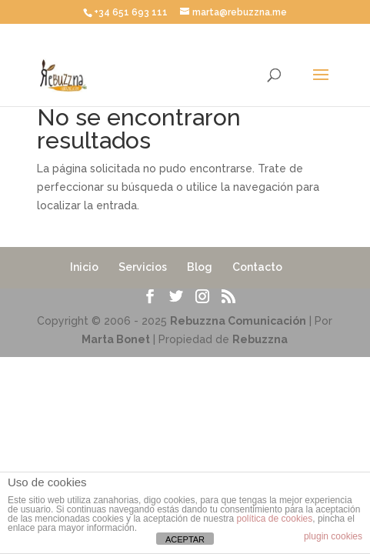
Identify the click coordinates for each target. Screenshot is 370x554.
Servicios (142, 267)
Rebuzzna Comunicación (238, 321)
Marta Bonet (116, 339)
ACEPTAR (185, 539)
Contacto (257, 267)
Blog (199, 267)
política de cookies (275, 518)
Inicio (84, 267)
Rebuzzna (260, 339)
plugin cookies (333, 536)
